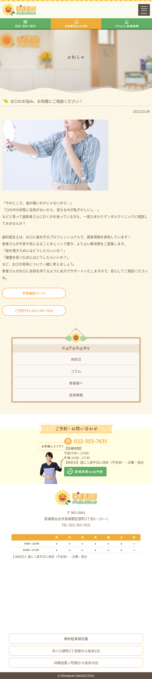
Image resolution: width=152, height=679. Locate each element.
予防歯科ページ (34, 293)
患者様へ (76, 382)
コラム (76, 371)
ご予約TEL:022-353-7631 (33, 310)
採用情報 (76, 394)
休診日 (76, 359)
